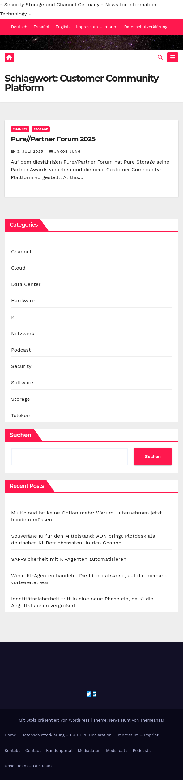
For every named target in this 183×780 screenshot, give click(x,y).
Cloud (18, 268)
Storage (40, 129)
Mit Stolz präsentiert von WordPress (55, 720)
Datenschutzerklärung (145, 26)
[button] (160, 57)
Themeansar (152, 720)
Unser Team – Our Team (28, 766)
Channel (20, 129)
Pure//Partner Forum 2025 (53, 139)
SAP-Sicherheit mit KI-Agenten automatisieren (68, 559)
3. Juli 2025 (31, 151)
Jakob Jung (65, 151)
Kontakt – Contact (23, 750)
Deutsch (19, 26)
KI (13, 317)
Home (10, 735)
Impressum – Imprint (97, 26)
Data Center (26, 284)
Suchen (21, 435)
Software (22, 383)
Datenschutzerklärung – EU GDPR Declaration (66, 735)
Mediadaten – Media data (103, 750)
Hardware (23, 301)
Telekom (21, 415)
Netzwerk (22, 333)
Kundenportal (59, 750)
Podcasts (142, 750)
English (63, 26)
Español (41, 26)
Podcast (21, 350)
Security (21, 366)
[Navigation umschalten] (172, 57)
